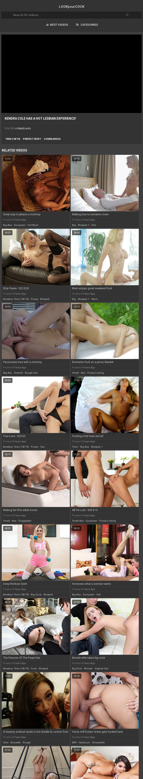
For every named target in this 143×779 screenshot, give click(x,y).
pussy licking (95, 372)
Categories (87, 24)
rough (27, 742)
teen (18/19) (12, 139)
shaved (18, 372)
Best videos (57, 24)
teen (75, 446)
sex (42, 446)
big (74, 225)
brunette (16, 742)
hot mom (33, 225)
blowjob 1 (83, 225)
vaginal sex (101, 668)
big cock (36, 594)
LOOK (71, 7)
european (19, 225)
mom (95, 299)
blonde (88, 668)
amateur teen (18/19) (16, 299)
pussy (34, 299)
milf (74, 742)
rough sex (31, 372)
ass (83, 372)
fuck (34, 668)
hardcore (84, 742)
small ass (78, 520)
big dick (77, 668)
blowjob (45, 299)
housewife (98, 742)
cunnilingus (52, 139)
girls (5, 742)
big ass (7, 225)
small (75, 372)
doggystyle (24, 520)
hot (94, 225)
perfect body (32, 139)
